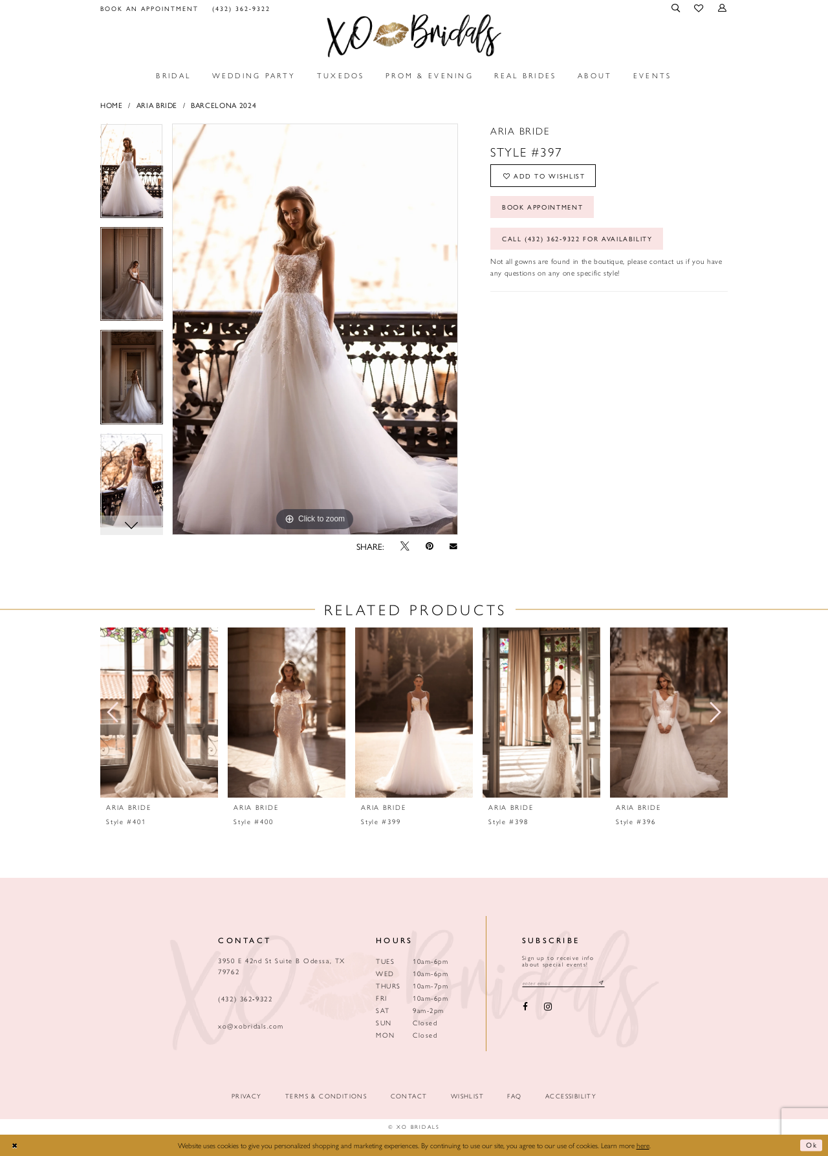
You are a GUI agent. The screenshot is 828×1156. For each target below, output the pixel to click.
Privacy (247, 1096)
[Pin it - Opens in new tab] (429, 546)
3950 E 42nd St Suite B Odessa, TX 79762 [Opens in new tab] (281, 965)
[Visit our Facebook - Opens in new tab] (525, 1007)
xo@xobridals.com (250, 1026)
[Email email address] (565, 982)
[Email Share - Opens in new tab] (454, 546)
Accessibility (570, 1096)
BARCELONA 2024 (223, 105)
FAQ (514, 1096)
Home (111, 105)
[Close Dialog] (15, 1145)
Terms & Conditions (326, 1096)
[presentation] (159, 712)
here (643, 1145)
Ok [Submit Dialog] (812, 1145)
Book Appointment (545, 208)
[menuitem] (150, 8)
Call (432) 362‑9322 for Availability (579, 241)
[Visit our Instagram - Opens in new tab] (547, 1007)
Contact (409, 1096)
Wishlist (467, 1096)
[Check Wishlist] (700, 8)
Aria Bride (157, 105)
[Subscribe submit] (604, 982)
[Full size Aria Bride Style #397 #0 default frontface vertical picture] (315, 329)
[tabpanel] (131, 175)
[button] (676, 8)
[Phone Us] (241, 8)
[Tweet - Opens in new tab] (404, 546)
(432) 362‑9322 (245, 998)
